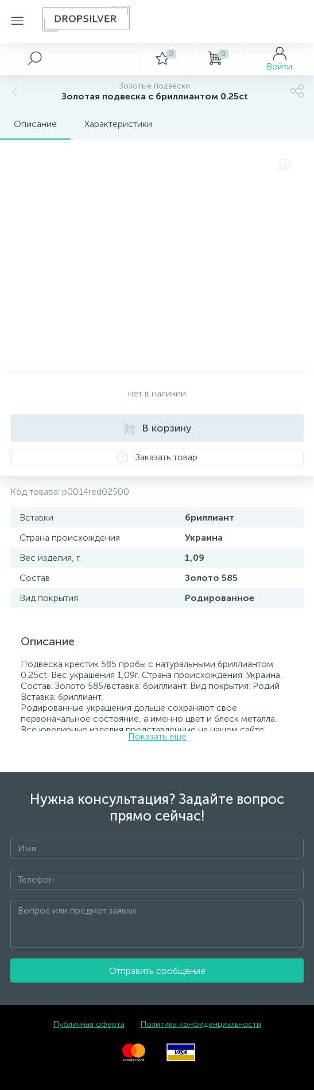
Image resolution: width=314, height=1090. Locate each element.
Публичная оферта (89, 1024)
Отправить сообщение (157, 970)
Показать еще (157, 736)
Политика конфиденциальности (201, 1024)
